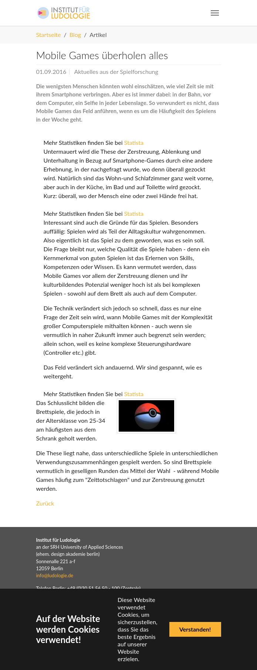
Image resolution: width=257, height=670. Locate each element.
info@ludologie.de (55, 575)
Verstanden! (195, 629)
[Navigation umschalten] (215, 13)
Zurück (45, 503)
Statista (133, 142)
